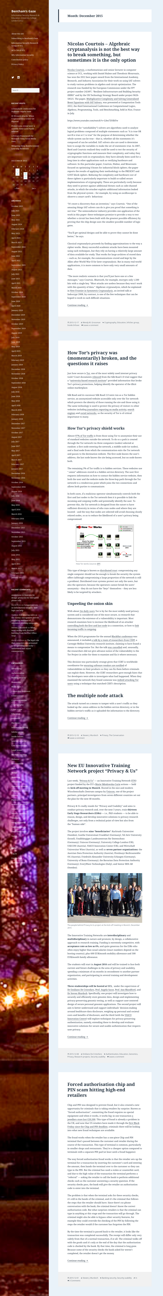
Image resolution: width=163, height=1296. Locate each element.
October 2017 (17, 432)
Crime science (17, 696)
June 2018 (15, 396)
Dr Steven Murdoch (77, 993)
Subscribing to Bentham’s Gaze (24, 38)
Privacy (14, 795)
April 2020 (15, 306)
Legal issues (16, 750)
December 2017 (18, 423)
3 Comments (75, 1280)
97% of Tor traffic (84, 435)
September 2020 (18, 297)
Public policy (17, 800)
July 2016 (15, 496)
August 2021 (16, 269)
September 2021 (18, 265)
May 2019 (15, 346)
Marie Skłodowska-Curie (107, 784)
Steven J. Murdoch (19, 627)
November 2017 (18, 428)
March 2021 (16, 287)
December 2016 (18, 473)
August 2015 (16, 546)
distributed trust (108, 570)
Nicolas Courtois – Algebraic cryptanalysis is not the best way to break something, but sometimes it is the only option (103, 52)
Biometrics (16, 682)
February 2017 (17, 464)
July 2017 (15, 441)
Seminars (15, 818)
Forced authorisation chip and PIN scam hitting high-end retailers (101, 1089)
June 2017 (15, 446)
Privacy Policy (17, 64)
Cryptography (17, 705)
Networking (16, 782)
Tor (88, 373)
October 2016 (17, 482)
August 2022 (16, 251)
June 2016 (15, 500)
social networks (88, 413)
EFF (98, 564)
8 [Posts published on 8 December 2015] (17, 174)
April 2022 (15, 260)
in (136, 1278)
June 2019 (15, 342)
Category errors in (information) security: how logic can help (24, 608)
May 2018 (15, 401)
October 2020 (17, 292)
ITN (134, 780)
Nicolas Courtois (75, 69)
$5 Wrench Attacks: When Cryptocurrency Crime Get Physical (22, 119)
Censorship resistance (20, 691)
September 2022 (18, 247)
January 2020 (17, 310)
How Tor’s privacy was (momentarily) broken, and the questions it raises (102, 358)
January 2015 (17, 577)
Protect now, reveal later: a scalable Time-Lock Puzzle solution (23, 129)
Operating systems (19, 786)
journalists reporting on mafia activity (106, 409)
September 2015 (18, 541)
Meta (13, 768)
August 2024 (16, 224)
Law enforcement (19, 745)
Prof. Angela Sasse (104, 989)
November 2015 (18, 532)
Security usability (19, 813)
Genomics (15, 718)
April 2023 (15, 238)
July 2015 (15, 550)
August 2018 (16, 387)
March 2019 (16, 355)
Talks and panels (18, 827)
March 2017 (16, 460)
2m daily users (87, 611)
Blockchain (16, 686)
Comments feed (18, 862)
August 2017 (16, 437)
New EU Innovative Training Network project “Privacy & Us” (102, 768)
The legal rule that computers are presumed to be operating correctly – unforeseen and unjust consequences (25, 645)
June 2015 (15, 555)
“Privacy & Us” (86, 780)
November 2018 (18, 374)
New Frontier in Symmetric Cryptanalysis (91, 290)
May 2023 (15, 233)
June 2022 (15, 256)
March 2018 (16, 410)
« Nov (17, 188)
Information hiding (19, 727)
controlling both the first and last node (87, 625)
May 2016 (15, 505)
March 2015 (16, 568)
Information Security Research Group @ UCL (24, 44)
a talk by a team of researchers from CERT (113, 640)
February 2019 (17, 360)
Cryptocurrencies (19, 700)
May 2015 (15, 559)
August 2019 (16, 333)
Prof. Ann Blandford (125, 989)
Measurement (17, 763)
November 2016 (18, 478)
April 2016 (15, 509)
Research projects (19, 804)
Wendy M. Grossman (92, 322)
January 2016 (17, 523)
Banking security (18, 677)
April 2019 (15, 351)
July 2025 (15, 211)
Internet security (18, 741)
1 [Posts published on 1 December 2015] (17, 170)
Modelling (15, 777)
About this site (17, 33)
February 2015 (17, 573)
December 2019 (18, 315)
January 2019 (17, 364)
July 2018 (15, 392)
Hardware (15, 723)
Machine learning (19, 754)
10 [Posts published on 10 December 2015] (25, 174)
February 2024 (17, 229)
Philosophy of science (20, 791)
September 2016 (18, 487)
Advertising (16, 668)
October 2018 (17, 378)
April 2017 (15, 455)
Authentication (17, 673)
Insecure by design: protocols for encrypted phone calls (25, 598)
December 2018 (18, 369)
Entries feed (16, 858)
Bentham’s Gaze (23, 11)
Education (15, 714)
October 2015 (17, 536)
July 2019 (15, 337)
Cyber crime (16, 709)
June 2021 (15, 278)
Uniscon (110, 791)
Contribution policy (19, 59)
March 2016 (16, 514)
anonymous (16, 595)
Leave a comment (90, 325)
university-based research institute (88, 380)
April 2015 (15, 564)
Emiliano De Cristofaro (92, 1054)
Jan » (34, 188)
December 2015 (18, 527)
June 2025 (15, 215)
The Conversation (19, 831)
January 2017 (17, 469)
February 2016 (17, 518)
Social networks (18, 822)
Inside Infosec (17, 736)
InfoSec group (17, 732)
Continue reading (78, 305)
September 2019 (18, 328)
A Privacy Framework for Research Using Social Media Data (23, 139)
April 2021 (15, 283)
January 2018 (17, 419)
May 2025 (15, 220)
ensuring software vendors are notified (104, 665)
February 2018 (17, 414)
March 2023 (16, 242)
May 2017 (15, 450)
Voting (14, 836)
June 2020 (15, 301)
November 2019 (18, 319)
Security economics (19, 809)
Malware (15, 759)
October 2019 (17, 324)
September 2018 (18, 383)
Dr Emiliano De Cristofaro (80, 989)
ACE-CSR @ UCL (18, 50)
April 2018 (15, 405)
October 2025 (17, 206)
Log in (14, 853)
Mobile (14, 772)
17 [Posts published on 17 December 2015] (25, 177)
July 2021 (15, 274)
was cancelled (115, 647)
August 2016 (16, 491)
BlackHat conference (122, 636)
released (96, 376)
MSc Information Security (22, 55)
